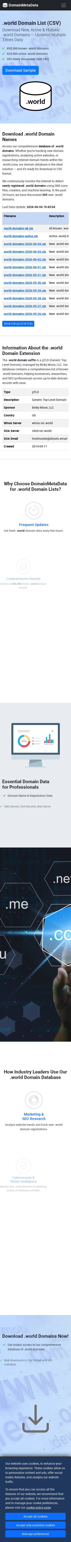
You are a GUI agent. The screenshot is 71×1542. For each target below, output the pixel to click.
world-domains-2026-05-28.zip (25, 298)
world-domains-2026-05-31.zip (25, 275)
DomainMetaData (20, 5)
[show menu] (64, 5)
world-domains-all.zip (18, 228)
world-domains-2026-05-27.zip (25, 306)
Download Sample (20, 70)
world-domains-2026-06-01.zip (25, 267)
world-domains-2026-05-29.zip (25, 290)
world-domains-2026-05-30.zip (25, 283)
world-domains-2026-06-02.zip (25, 259)
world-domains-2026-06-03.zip (25, 252)
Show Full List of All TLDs (18, 323)
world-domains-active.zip (21, 236)
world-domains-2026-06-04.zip (25, 244)
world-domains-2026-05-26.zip (25, 314)
